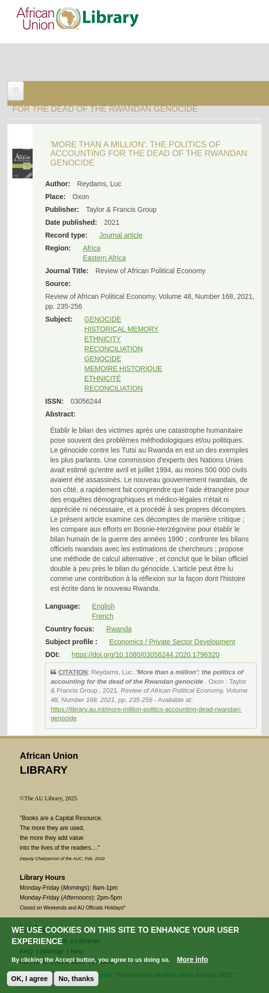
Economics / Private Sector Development (172, 642)
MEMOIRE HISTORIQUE (124, 368)
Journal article (120, 235)
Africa (91, 248)
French (103, 616)
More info (192, 959)
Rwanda (119, 629)
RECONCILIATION (114, 349)
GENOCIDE (103, 319)
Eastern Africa (104, 258)
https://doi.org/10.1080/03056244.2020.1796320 (146, 655)
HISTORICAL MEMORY (122, 329)
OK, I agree (29, 979)
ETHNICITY (103, 339)
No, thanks (76, 979)
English (103, 606)
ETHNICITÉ (103, 378)
